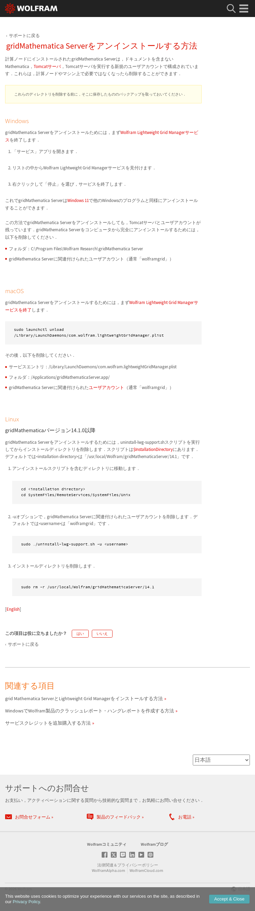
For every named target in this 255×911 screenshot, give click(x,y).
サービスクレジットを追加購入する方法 (48, 723)
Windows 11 (78, 200)
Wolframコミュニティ (106, 844)
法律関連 (105, 864)
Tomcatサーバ (47, 66)
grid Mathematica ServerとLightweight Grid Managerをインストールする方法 (84, 698)
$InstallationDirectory (153, 449)
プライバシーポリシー (137, 864)
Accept (229, 898)
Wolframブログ (154, 844)
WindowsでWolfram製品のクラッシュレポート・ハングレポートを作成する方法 (89, 711)
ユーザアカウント (106, 387)
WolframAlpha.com (108, 870)
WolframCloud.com (146, 870)
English (13, 609)
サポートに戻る (24, 35)
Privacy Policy (26, 901)
